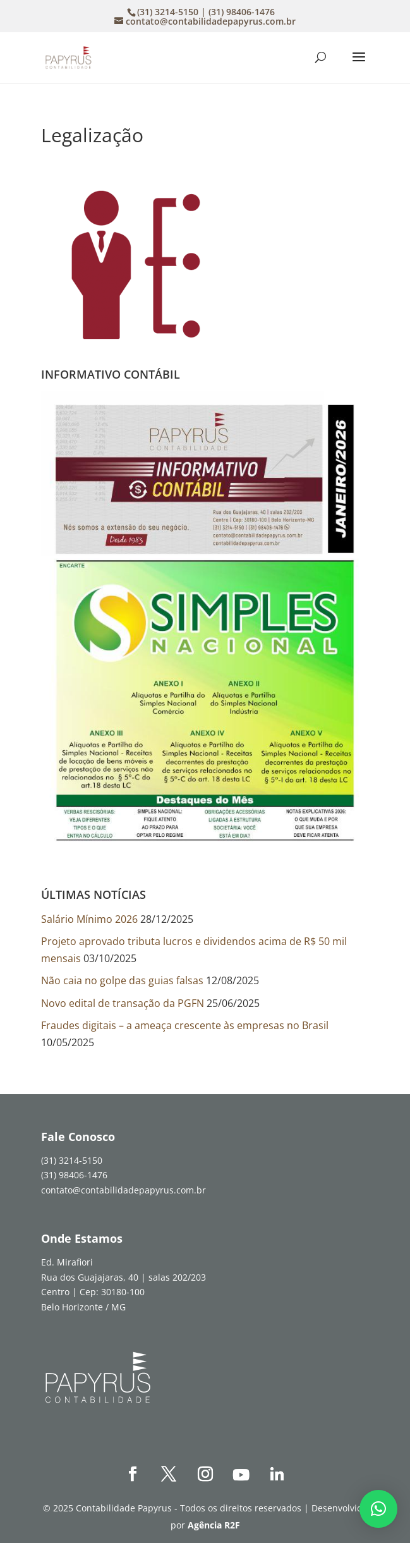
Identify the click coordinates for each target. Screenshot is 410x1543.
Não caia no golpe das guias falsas (122, 980)
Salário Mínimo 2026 (89, 919)
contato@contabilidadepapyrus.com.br (123, 1190)
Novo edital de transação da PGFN (122, 1003)
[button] (378, 1509)
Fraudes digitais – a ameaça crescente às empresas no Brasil (185, 1025)
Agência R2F (214, 1525)
